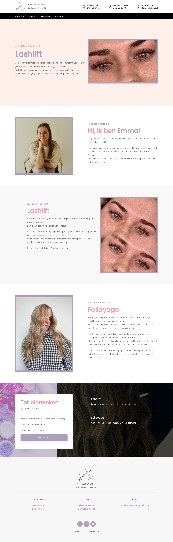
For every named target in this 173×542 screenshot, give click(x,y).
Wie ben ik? (20, 16)
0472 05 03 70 (38, 430)
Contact (59, 16)
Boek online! (44, 438)
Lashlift (33, 16)
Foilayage (46, 16)
